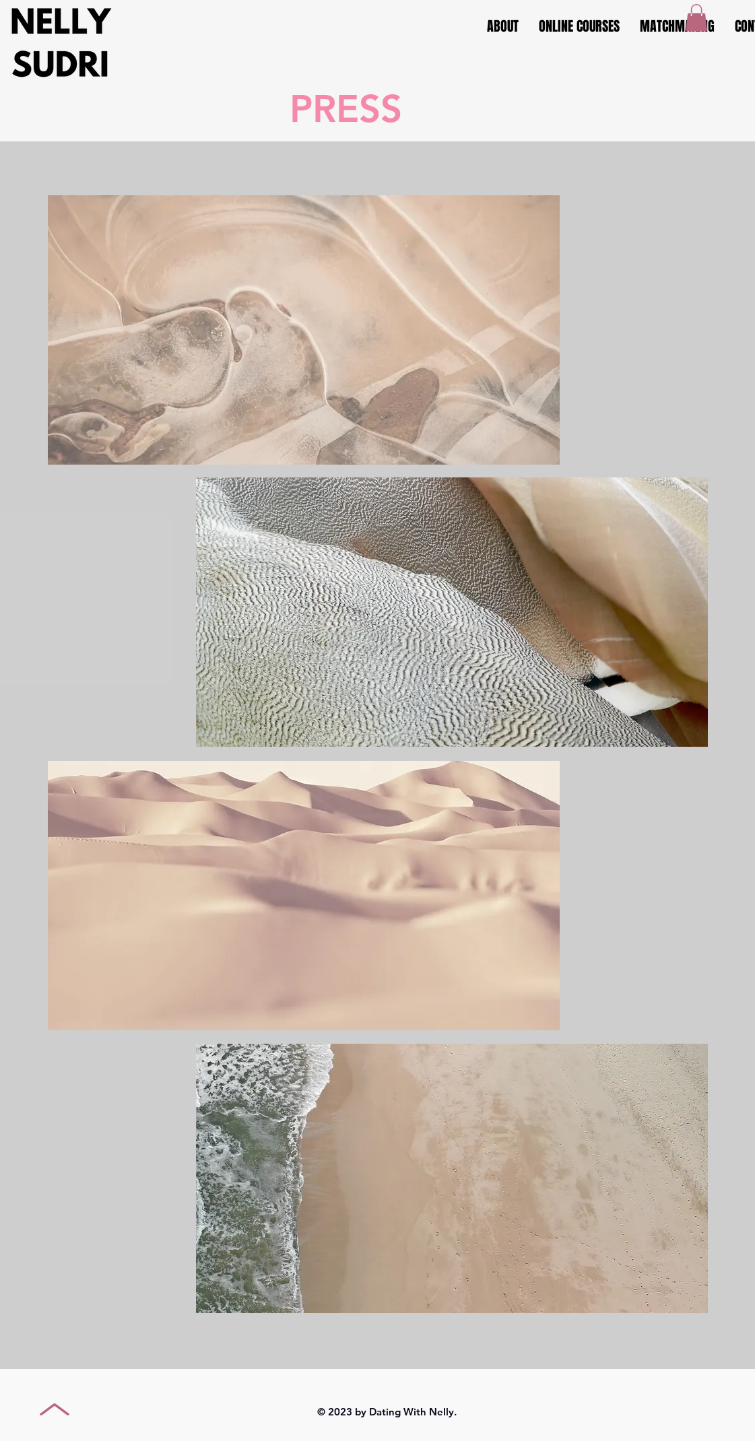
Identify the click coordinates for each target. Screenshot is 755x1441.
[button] (696, 18)
